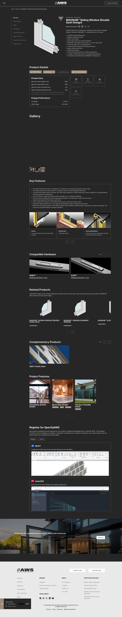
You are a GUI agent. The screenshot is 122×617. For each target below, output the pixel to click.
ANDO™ (32, 275)
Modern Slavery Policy (90, 585)
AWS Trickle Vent (37, 366)
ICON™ (74, 275)
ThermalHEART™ (44, 588)
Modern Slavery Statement (92, 582)
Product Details (17, 21)
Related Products (17, 36)
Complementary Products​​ (19, 40)
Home (12, 9)
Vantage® (42, 582)
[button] (111, 3)
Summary (15, 17)
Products (17, 9)
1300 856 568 (11, 604)
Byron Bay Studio (60, 405)
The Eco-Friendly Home (83, 406)
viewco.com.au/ (12, 606)
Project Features (17, 43)
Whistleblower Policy (90, 588)
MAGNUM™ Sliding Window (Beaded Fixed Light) (44, 321)
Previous (67, 242)
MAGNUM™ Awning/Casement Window (76, 321)
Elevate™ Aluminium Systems (47, 585)
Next (72, 242)
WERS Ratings (63, 72)
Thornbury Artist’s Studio (37, 406)
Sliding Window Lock (38, 278)
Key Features (16, 29)
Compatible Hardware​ (18, 32)
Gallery (15, 25)
